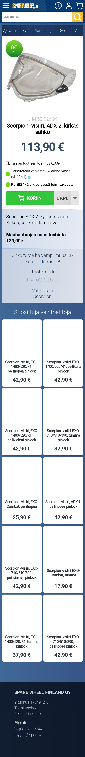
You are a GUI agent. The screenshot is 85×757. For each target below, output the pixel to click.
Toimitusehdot (26, 708)
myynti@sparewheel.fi (32, 735)
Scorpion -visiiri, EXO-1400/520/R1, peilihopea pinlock (21, 366)
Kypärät (27, 30)
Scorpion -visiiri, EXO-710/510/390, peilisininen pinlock (21, 573)
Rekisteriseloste (27, 713)
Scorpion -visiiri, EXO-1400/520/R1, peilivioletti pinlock (21, 435)
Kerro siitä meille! (42, 261)
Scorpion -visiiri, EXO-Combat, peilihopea (21, 504)
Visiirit (78, 30)
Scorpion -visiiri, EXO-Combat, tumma (63, 572)
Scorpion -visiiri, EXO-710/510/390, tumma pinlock (63, 435)
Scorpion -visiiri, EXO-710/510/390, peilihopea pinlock (63, 641)
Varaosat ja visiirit (46, 30)
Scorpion (65, 30)
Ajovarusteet (11, 30)
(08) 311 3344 (30, 729)
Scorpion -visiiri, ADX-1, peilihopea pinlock (63, 504)
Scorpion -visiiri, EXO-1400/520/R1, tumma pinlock (21, 641)
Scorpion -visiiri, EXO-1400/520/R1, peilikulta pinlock (63, 366)
